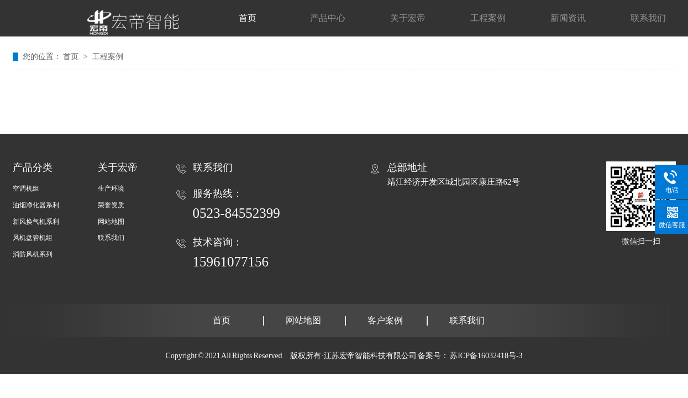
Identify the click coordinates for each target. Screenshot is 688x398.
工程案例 (488, 18)
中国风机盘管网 (427, 191)
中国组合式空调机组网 (490, 191)
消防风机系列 (32, 254)
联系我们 (648, 18)
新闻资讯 (568, 18)
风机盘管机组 (32, 238)
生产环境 (111, 188)
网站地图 (111, 222)
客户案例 (385, 320)
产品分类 (32, 167)
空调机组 (26, 188)
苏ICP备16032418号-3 (486, 356)
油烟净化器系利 (36, 205)
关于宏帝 (408, 18)
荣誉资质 (111, 205)
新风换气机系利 (36, 222)
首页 (247, 18)
